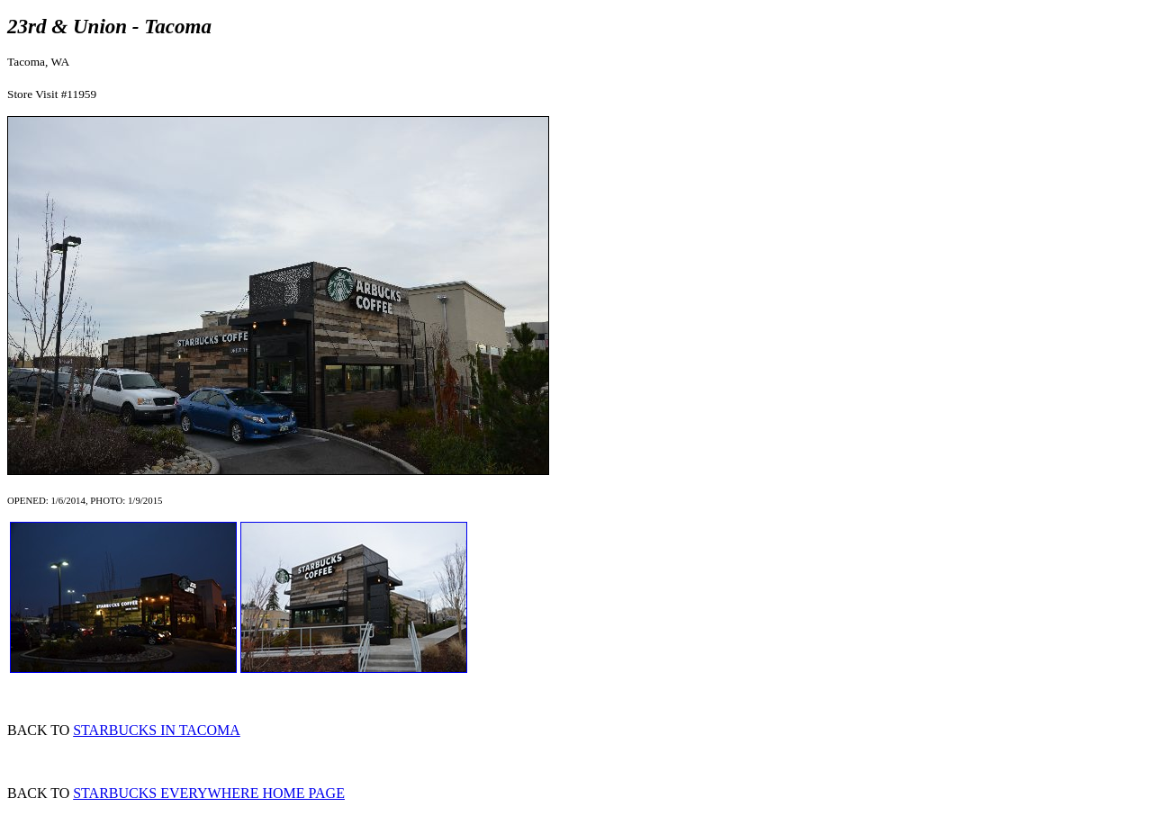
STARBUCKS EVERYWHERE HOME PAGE (209, 793)
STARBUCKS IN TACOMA (156, 730)
